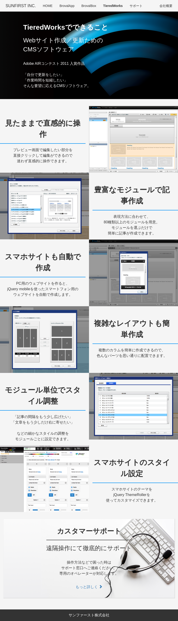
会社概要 (165, 6)
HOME (48, 6)
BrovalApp (67, 6)
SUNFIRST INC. (21, 5)
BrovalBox (88, 6)
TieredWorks (113, 6)
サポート (136, 6)
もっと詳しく (89, 587)
